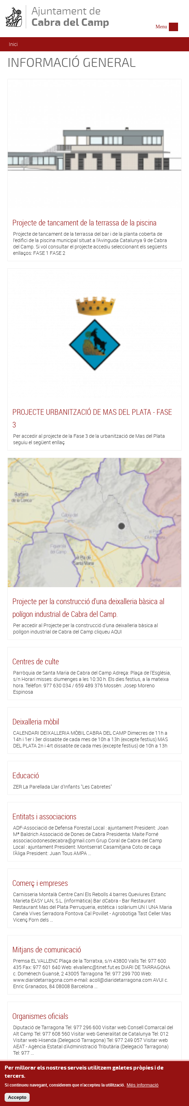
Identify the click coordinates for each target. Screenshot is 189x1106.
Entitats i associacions (44, 816)
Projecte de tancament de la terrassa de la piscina (84, 222)
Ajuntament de (70, 16)
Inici (13, 44)
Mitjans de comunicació (46, 949)
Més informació (142, 1087)
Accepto (17, 1099)
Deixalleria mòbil (35, 721)
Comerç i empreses (40, 883)
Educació (25, 775)
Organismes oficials (40, 1016)
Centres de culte (35, 661)
